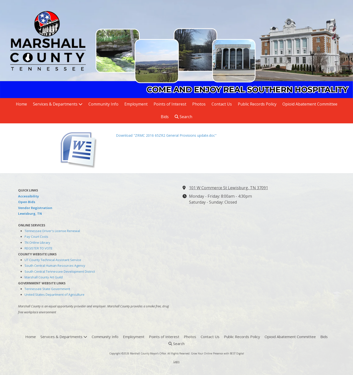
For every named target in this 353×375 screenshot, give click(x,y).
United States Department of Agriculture (54, 294)
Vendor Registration (35, 208)
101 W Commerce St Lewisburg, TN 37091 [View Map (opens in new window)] (228, 187)
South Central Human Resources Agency (55, 265)
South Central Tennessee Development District (60, 271)
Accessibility (28, 196)
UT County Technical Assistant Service (53, 260)
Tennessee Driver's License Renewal (52, 231)
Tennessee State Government (47, 289)
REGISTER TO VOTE (39, 248)
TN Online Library (37, 242)
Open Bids (26, 202)
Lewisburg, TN (30, 213)
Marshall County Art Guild (44, 277)
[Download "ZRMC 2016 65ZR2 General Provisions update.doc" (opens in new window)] (85, 148)
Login (176, 361)
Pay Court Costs (36, 236)
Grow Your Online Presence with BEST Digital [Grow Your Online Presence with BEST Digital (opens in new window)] (217, 353)
